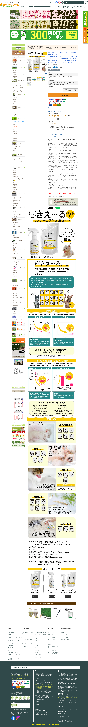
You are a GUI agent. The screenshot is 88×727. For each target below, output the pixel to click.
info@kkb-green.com (46, 712)
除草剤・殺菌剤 (16, 238)
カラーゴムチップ (51, 632)
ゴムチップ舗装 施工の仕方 (53, 650)
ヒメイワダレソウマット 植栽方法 (27, 647)
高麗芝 (9, 634)
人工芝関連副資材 (39, 46)
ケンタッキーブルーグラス (13, 640)
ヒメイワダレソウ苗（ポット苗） (27, 633)
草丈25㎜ (36, 645)
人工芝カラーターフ (39, 650)
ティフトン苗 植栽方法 (13, 652)
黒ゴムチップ (50, 634)
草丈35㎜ (36, 647)
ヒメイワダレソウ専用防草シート (27, 640)
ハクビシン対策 (64, 634)
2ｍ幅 (36, 640)
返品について (51, 108)
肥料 (13, 236)
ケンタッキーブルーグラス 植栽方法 (14, 659)
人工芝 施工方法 (38, 657)
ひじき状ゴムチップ (52, 637)
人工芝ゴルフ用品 (38, 654)
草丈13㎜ (36, 643)
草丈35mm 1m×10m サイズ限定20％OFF (40, 635)
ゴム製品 (49, 644)
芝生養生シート (11, 645)
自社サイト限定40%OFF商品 (40, 632)
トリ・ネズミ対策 (64, 637)
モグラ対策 (63, 632)
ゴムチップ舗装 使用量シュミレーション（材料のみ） (53, 653)
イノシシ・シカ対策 (65, 639)
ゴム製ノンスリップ (52, 639)
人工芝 (44, 6)
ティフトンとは (11, 650)
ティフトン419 (11, 632)
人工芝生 (33, 46)
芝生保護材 (10, 643)
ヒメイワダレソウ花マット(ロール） (26, 637)
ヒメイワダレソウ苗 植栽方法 (27, 644)
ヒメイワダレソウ (38, 6)
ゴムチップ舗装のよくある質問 (53, 647)
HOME (29, 46)
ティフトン (31, 6)
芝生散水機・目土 (11, 647)
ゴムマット (50, 641)
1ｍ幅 (36, 638)
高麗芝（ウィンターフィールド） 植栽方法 (14, 655)
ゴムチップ (49, 6)
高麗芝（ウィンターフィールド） (14, 638)
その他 (62, 641)
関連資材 (36, 652)
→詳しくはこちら (38, 706)
